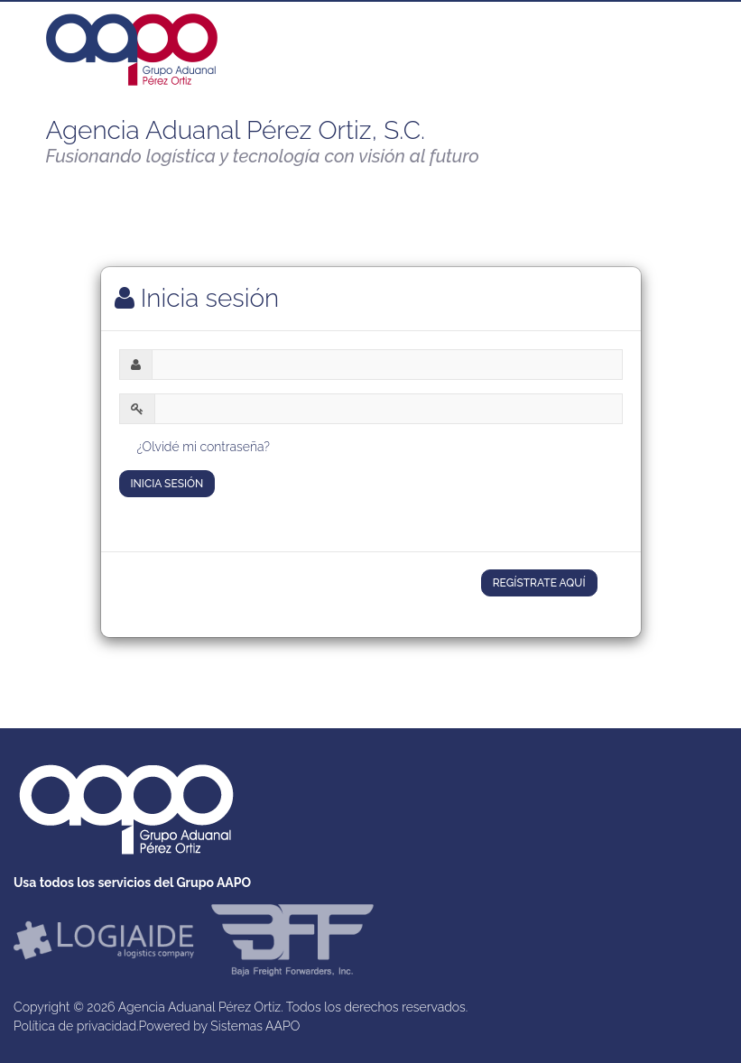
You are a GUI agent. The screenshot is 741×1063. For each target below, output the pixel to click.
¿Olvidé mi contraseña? (203, 446)
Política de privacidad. (76, 1026)
